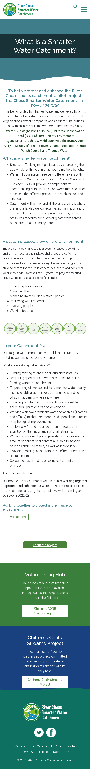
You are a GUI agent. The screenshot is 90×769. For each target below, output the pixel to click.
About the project (45, 545)
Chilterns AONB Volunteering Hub (45, 610)
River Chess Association (58, 145)
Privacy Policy (59, 751)
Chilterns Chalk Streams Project (45, 681)
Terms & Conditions (35, 751)
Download (16, 516)
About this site (65, 745)
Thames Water (58, 150)
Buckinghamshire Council (33, 131)
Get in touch (45, 745)
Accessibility (23, 745)
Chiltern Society (44, 136)
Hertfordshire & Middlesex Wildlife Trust (45, 140)
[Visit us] (39, 731)
